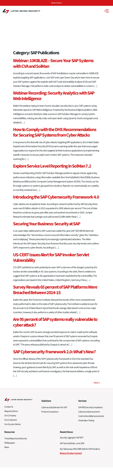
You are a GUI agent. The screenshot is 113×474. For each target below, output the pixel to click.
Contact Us (8, 373)
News (6, 414)
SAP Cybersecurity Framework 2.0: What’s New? (54, 318)
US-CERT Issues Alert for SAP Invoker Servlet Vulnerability (51, 224)
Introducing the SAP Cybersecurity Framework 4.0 (56, 164)
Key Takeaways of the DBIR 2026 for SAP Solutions (80, 415)
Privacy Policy (103, 444)
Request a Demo (11, 378)
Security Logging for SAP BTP (71, 404)
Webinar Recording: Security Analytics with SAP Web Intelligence (53, 63)
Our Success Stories (12, 391)
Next (97, 349)
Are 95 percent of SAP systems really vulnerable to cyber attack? (55, 289)
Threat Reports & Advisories (15, 405)
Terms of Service (71, 465)
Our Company (10, 382)
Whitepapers (9, 409)
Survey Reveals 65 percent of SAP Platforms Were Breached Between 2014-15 (55, 257)
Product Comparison (50, 378)
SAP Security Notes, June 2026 (72, 410)
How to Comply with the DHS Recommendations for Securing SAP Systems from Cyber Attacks (54, 99)
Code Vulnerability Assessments (91, 383)
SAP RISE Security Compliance (90, 374)
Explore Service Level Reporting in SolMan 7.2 (52, 133)
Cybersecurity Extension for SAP (54, 374)
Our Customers (10, 386)
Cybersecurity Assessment (89, 378)
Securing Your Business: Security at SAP (46, 190)
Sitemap (93, 444)
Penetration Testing (86, 387)
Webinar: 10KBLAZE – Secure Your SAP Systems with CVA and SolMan (53, 30)
